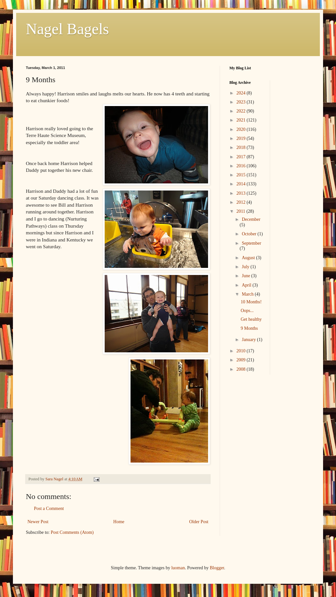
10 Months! (251, 301)
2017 (241, 156)
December (251, 219)
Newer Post (37, 521)
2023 (241, 102)
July (246, 266)
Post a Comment (49, 508)
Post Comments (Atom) (72, 532)
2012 (241, 202)
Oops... (247, 310)
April (247, 285)
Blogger (217, 567)
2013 (241, 193)
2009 (241, 359)
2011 (241, 211)
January (249, 339)
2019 (241, 138)
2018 (241, 147)
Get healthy (251, 319)
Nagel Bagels (67, 28)
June (246, 275)
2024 (241, 93)
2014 (241, 183)
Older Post (199, 521)
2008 (241, 369)
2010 (241, 350)
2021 (241, 120)
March (248, 294)
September (251, 243)
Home (118, 521)
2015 (241, 174)
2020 (241, 129)
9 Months (249, 328)
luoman (178, 567)
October (249, 233)
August (249, 257)
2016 (241, 165)
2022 (241, 111)
